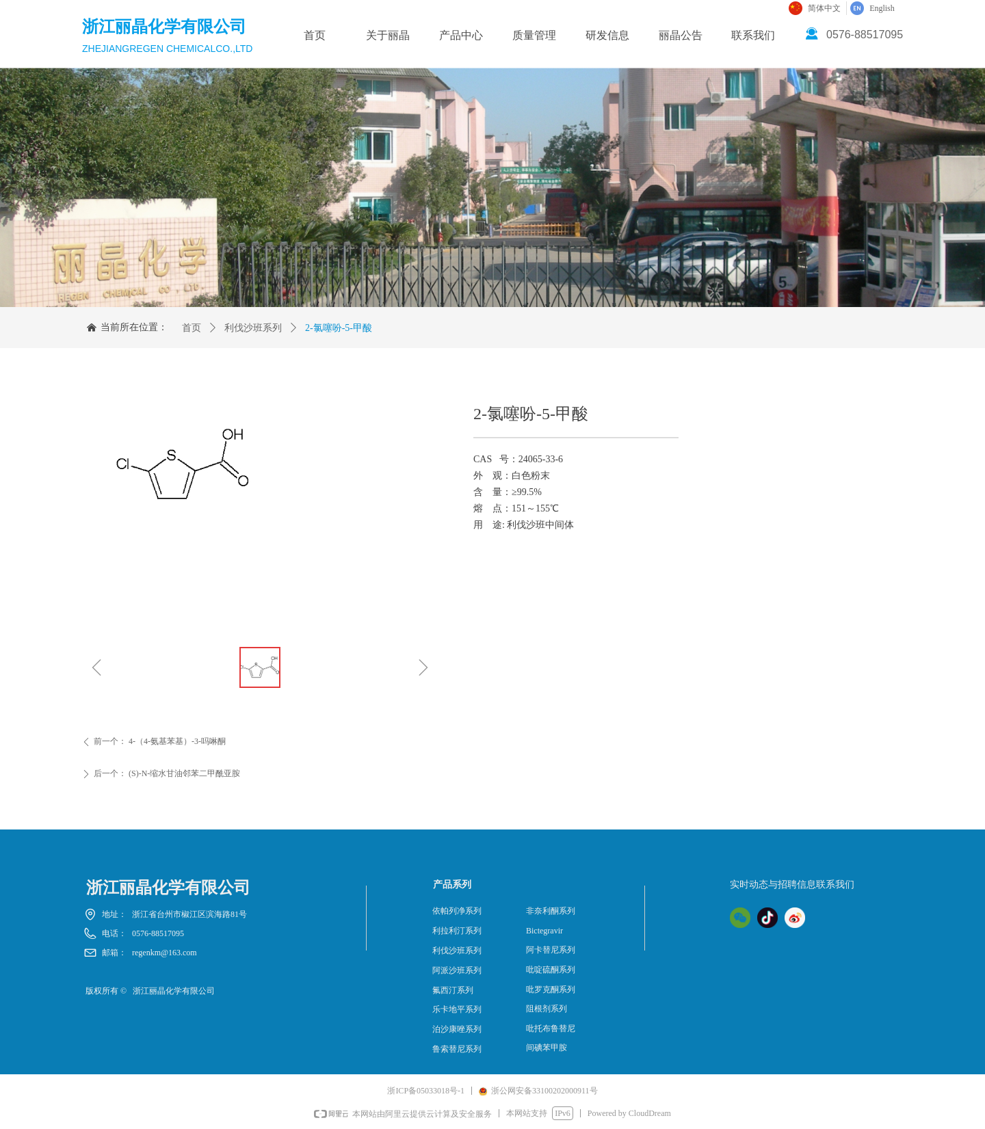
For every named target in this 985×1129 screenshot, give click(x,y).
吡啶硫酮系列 (550, 969)
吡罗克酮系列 (550, 989)
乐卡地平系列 (457, 1009)
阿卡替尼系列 (550, 950)
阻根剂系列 (546, 1008)
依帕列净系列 (457, 911)
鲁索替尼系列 (457, 1049)
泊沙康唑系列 (457, 1029)
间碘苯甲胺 (546, 1047)
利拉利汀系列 (457, 930)
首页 (191, 328)
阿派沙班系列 (457, 970)
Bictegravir (544, 930)
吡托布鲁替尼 (550, 1028)
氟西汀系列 (452, 990)
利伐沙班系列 (253, 328)
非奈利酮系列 (550, 911)
